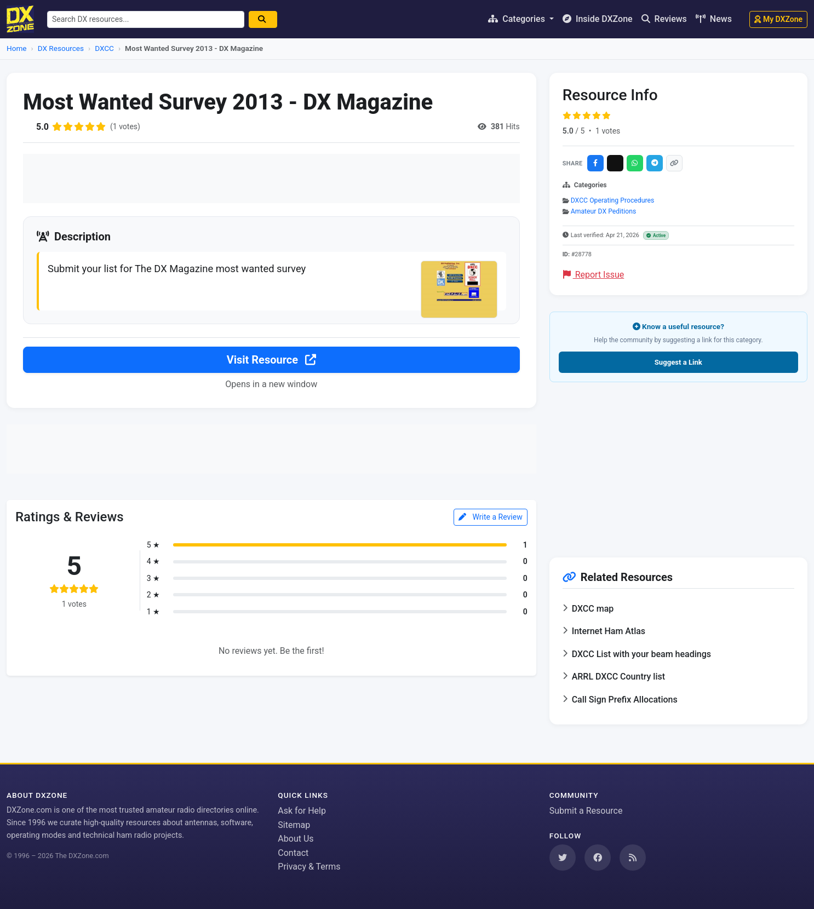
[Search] (263, 19)
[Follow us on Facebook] (597, 857)
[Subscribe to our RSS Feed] (633, 857)
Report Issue (593, 274)
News (714, 19)
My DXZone (778, 19)
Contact (293, 853)
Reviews (664, 19)
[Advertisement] (271, 178)
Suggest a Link (678, 362)
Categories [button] (517, 19)
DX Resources (61, 48)
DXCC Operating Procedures (613, 200)
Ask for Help (302, 811)
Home (17, 48)
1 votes (607, 130)
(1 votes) (125, 126)
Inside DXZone (598, 19)
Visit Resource (271, 359)
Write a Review (490, 517)
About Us (295, 838)
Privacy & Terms (309, 866)
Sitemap (294, 825)
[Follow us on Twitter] (562, 857)
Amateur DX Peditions (604, 211)
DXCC (104, 48)
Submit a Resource (586, 811)
